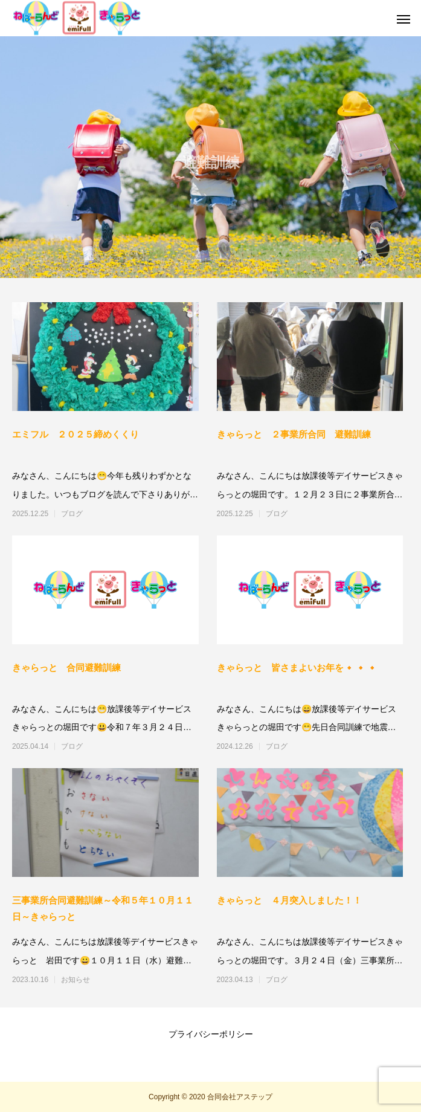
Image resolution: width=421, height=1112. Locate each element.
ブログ (72, 513)
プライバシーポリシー (211, 1034)
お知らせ (75, 979)
